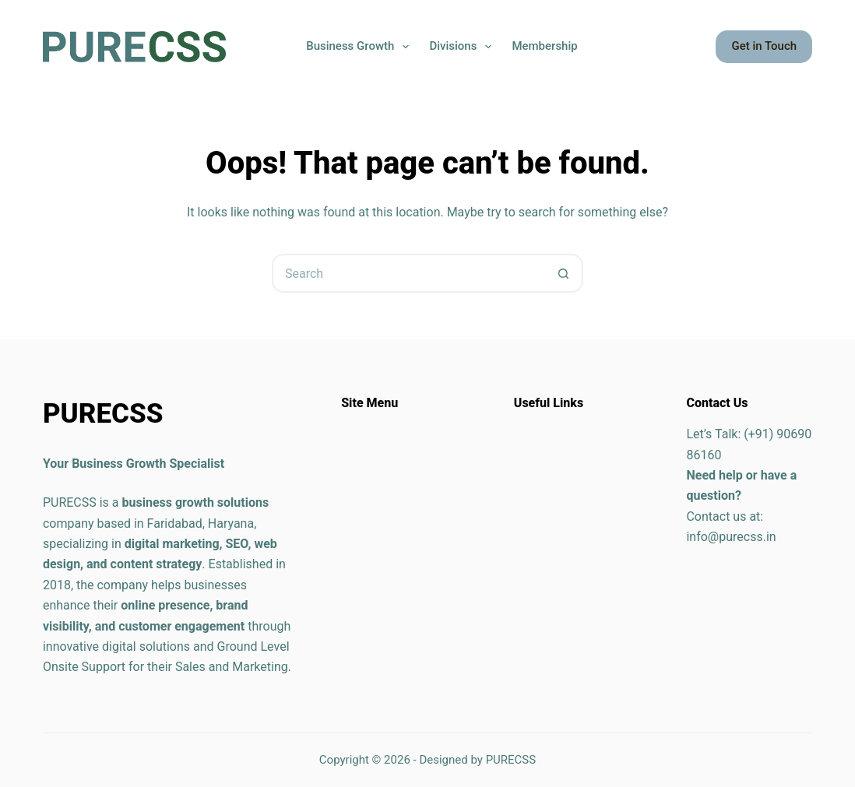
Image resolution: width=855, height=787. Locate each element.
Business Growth (360, 46)
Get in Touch (764, 46)
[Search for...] (408, 273)
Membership (544, 46)
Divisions (463, 46)
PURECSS (511, 760)
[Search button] (563, 273)
